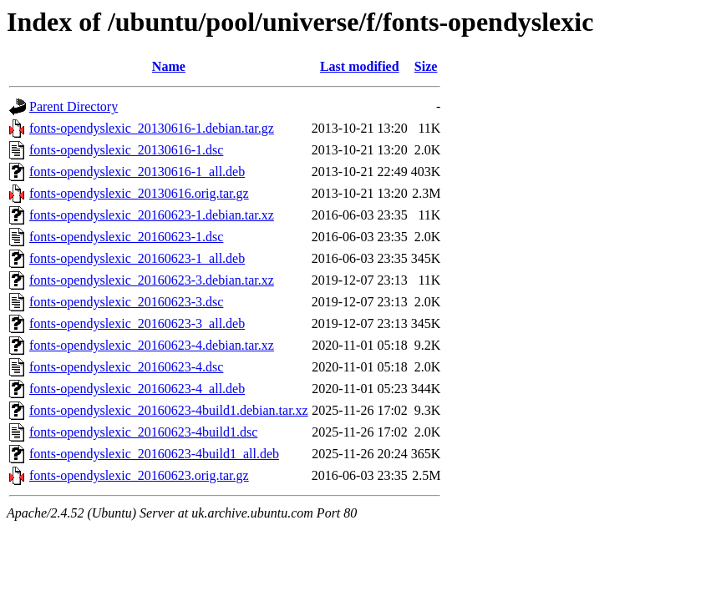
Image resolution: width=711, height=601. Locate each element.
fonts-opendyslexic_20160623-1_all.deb (137, 258)
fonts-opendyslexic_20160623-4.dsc (126, 367)
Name (168, 66)
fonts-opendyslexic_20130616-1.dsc (126, 150)
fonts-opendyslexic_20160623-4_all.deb (137, 388)
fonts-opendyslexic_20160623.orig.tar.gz (139, 475)
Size (426, 66)
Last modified (359, 66)
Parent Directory (73, 106)
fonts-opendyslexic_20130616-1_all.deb (137, 171)
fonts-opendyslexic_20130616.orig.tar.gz (139, 193)
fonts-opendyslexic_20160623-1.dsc (126, 237)
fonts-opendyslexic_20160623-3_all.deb (137, 323)
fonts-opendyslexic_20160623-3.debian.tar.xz (151, 280)
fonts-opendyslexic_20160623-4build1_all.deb (154, 454)
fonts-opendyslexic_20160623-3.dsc (126, 302)
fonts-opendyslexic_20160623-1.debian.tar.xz (151, 215)
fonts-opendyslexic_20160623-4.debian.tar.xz (151, 345)
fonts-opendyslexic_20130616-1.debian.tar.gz (151, 128)
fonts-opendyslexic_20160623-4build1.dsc (143, 432)
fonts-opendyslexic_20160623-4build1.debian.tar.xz (168, 410)
